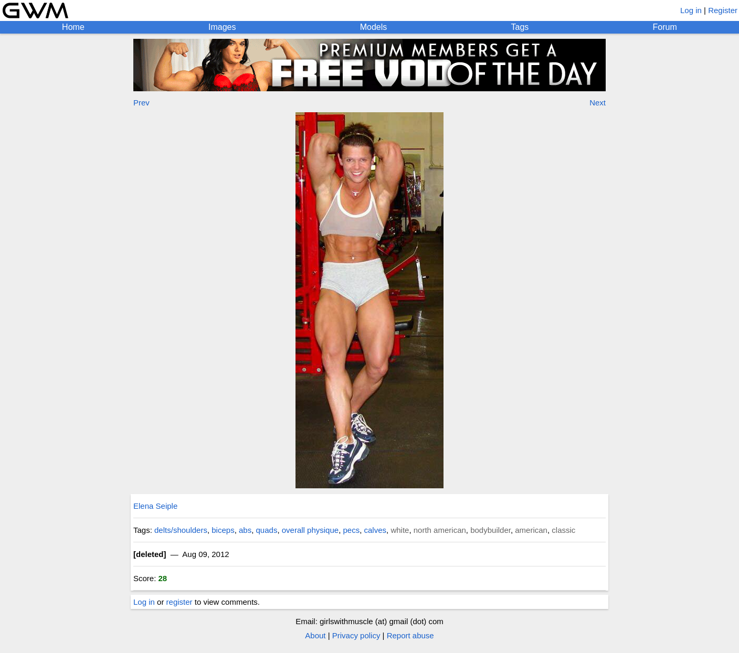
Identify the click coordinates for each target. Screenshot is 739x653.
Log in (691, 10)
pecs (351, 530)
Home (73, 27)
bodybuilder (490, 530)
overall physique (310, 530)
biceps (223, 530)
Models (373, 27)
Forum (665, 27)
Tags (520, 27)
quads (267, 530)
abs (245, 530)
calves (375, 530)
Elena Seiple (155, 505)
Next (597, 102)
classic (563, 530)
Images (222, 27)
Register (722, 10)
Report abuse (410, 635)
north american (440, 530)
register (179, 601)
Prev (141, 102)
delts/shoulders (180, 530)
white (399, 530)
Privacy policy (356, 635)
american (531, 530)
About (315, 635)
